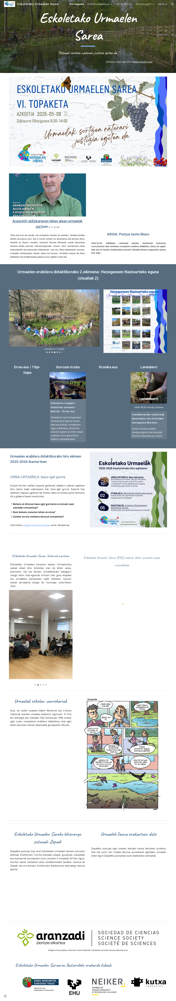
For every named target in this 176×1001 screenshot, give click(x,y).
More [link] (161, 4)
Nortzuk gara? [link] (144, 4)
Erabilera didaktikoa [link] (98, 4)
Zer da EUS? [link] (122, 4)
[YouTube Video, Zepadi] (128, 885)
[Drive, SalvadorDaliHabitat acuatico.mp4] (41, 769)
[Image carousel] (54, 321)
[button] (172, 4)
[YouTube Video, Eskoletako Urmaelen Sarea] (122, 660)
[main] (87, 32)
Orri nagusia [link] (76, 4)
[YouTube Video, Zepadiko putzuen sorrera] (47, 894)
